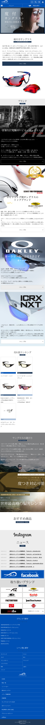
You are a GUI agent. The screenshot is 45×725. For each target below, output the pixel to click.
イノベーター (5, 686)
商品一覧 (4, 682)
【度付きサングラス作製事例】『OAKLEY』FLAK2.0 (23, 560)
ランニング (25, 660)
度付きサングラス (6, 690)
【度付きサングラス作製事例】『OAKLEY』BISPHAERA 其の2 (26, 563)
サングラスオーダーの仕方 (8, 702)
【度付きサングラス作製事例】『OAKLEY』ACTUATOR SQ (25, 554)
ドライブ (3, 669)
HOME (3, 679)
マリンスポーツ (4, 660)
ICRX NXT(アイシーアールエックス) (9, 632)
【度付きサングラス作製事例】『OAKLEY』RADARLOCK (25, 551)
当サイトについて (6, 705)
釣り (24, 657)
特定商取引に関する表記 (8, 709)
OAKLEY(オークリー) (6, 630)
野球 (2, 666)
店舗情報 (4, 698)
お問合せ (4, 717)
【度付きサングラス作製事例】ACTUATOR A (21, 566)
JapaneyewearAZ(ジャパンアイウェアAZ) (10, 624)
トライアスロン (4, 663)
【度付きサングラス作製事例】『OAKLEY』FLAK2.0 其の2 (25, 557)
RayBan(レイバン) (5, 641)
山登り (24, 666)
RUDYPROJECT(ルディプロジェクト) (9, 627)
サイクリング (4, 654)
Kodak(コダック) (4, 635)
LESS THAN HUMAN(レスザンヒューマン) (10, 638)
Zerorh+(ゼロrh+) (5, 643)
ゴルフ (2, 657)
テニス (24, 654)
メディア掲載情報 (6, 694)
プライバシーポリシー (7, 713)
